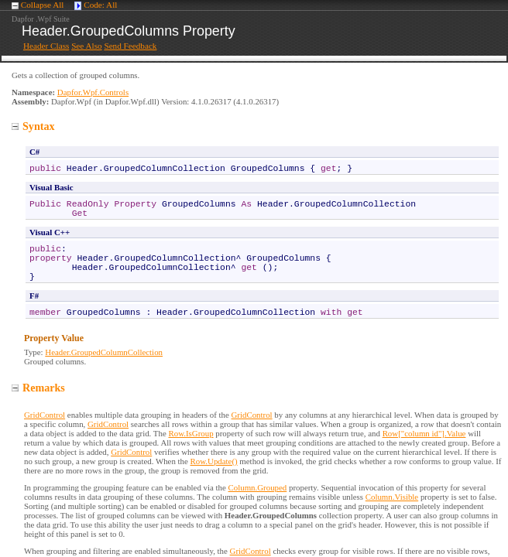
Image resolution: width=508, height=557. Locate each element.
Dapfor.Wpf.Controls (93, 92)
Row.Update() (214, 461)
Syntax (33, 126)
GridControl (44, 414)
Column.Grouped (257, 487)
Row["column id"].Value (424, 433)
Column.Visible (392, 496)
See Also (86, 45)
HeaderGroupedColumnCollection (104, 352)
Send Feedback (130, 45)
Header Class (46, 45)
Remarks (38, 387)
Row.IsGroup (190, 433)
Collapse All (42, 4)
